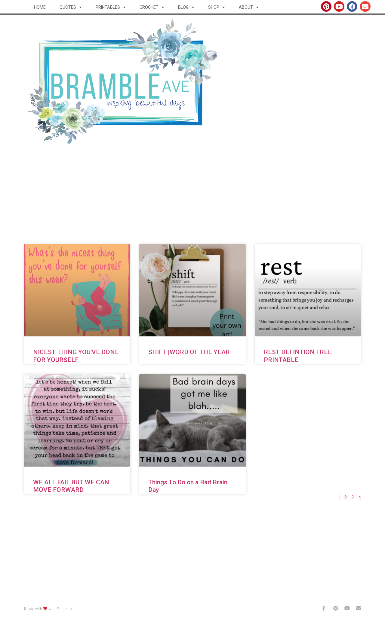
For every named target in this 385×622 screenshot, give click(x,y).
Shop (216, 7)
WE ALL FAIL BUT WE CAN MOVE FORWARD (71, 486)
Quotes (71, 7)
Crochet (152, 7)
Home (40, 7)
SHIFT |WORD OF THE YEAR (189, 352)
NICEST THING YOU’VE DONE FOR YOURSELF (76, 355)
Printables (111, 7)
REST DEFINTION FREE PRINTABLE (298, 355)
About (249, 7)
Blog (186, 7)
